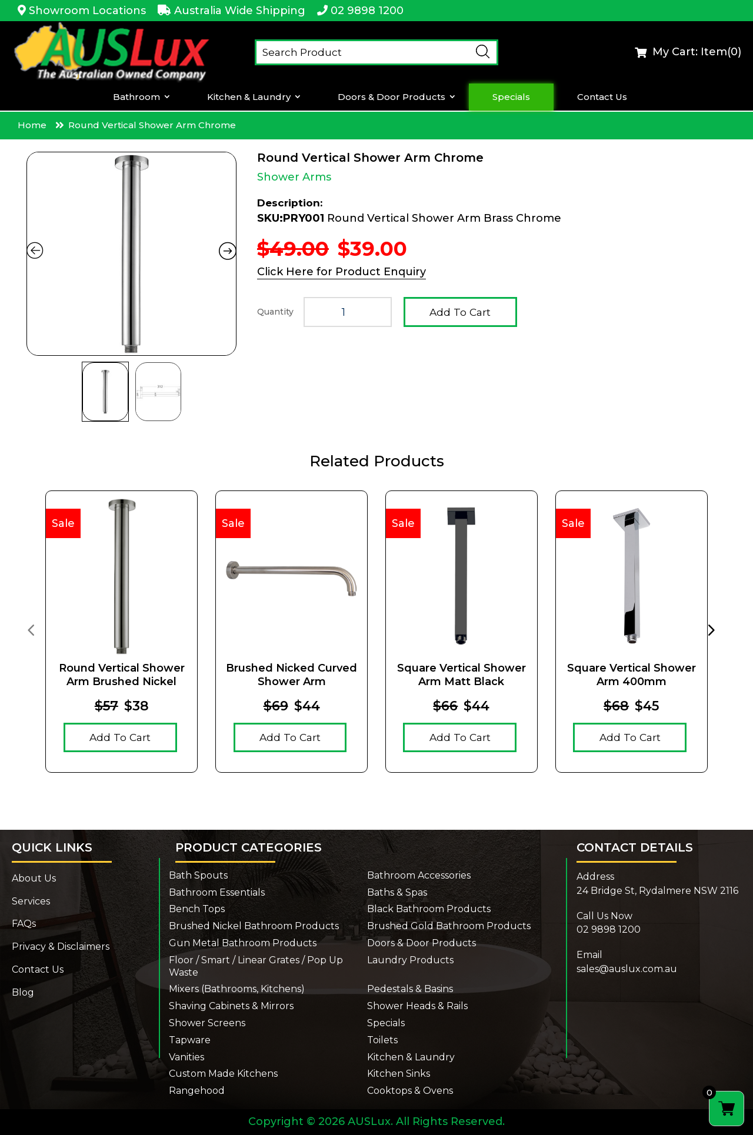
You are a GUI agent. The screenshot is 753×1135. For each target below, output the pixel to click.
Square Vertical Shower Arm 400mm (631, 675)
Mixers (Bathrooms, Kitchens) (237, 988)
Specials (511, 97)
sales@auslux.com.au (627, 968)
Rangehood (197, 1090)
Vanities (186, 1057)
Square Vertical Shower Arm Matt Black (461, 675)
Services (31, 901)
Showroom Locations (87, 10)
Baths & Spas (397, 892)
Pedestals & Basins (410, 988)
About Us (34, 878)
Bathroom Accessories (419, 875)
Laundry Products (410, 960)
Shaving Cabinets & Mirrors (231, 1006)
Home (32, 125)
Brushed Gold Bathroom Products (449, 926)
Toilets (382, 1040)
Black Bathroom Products (429, 908)
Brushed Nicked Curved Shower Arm (291, 675)
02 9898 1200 (367, 10)
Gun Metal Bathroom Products (242, 943)
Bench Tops (197, 908)
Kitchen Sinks (398, 1073)
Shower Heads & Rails (417, 1006)
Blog (23, 992)
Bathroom (136, 97)
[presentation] (30, 629)
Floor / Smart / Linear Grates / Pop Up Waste (256, 966)
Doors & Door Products (391, 97)
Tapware (190, 1040)
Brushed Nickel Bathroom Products (254, 926)
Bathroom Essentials (217, 892)
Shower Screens (207, 1023)
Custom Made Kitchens (223, 1073)
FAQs (24, 923)
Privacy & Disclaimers (60, 946)
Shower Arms (294, 177)
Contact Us (602, 97)
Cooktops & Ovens (410, 1090)
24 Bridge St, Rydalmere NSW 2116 (657, 890)
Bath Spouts (198, 875)
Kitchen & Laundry (249, 97)
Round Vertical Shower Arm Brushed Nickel (122, 675)
